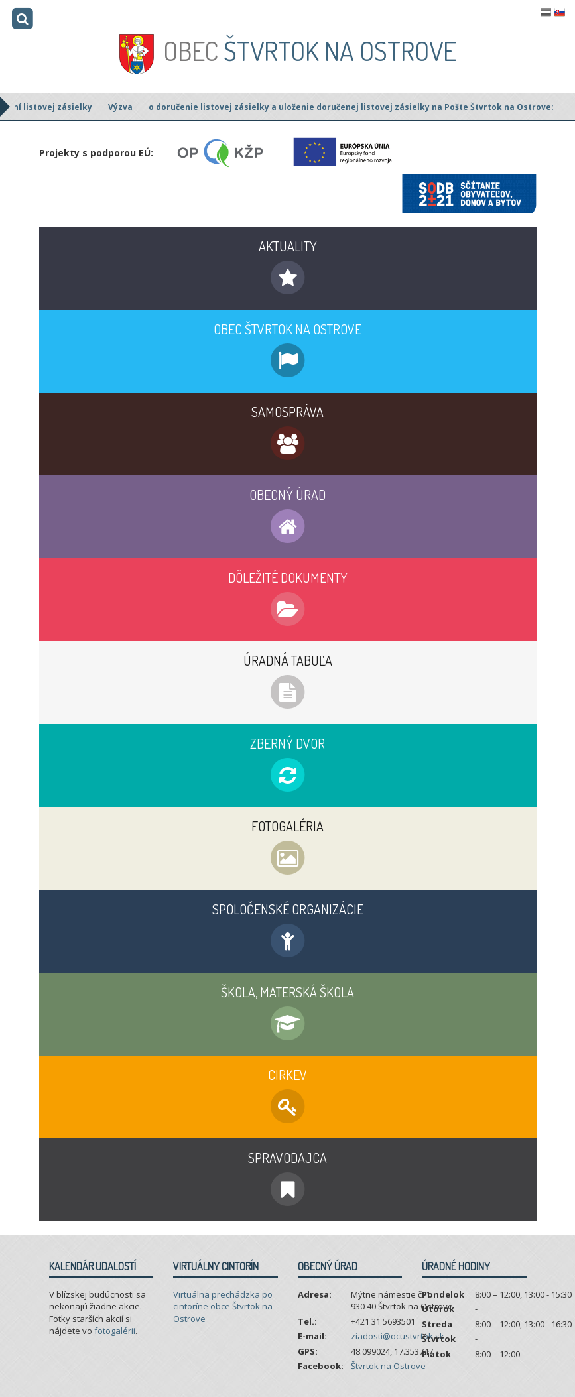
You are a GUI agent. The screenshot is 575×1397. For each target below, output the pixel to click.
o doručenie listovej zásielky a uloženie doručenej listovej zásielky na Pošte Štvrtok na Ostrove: (360, 107)
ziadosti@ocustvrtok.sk (397, 1336)
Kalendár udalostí (92, 1266)
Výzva (129, 107)
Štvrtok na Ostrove (309, 50)
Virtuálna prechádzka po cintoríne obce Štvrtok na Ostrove (223, 1306)
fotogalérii (114, 1331)
